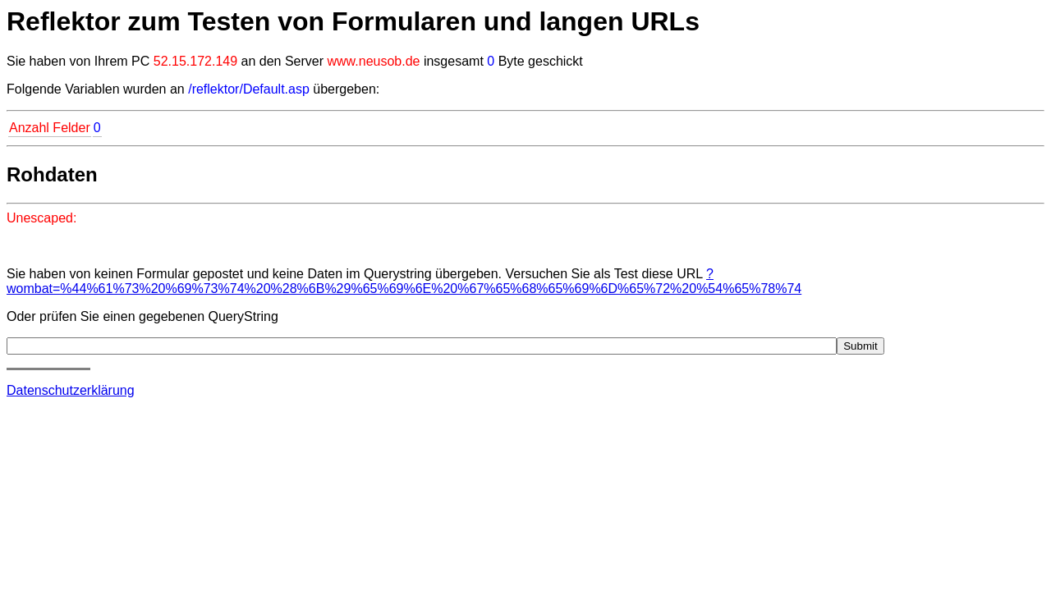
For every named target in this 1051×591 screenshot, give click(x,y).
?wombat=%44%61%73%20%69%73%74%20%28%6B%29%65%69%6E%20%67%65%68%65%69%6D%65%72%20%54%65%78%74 (404, 281)
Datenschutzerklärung (71, 390)
